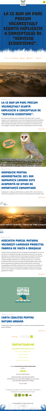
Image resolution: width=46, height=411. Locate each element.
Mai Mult (42, 129)
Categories (14, 58)
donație (23, 371)
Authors (30, 58)
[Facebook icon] (21, 406)
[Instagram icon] (23, 406)
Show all (38, 58)
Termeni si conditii (23, 354)
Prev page (14, 336)
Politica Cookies (23, 357)
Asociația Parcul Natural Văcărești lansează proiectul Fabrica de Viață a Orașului (22, 244)
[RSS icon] (24, 406)
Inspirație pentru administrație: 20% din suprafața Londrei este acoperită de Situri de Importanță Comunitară (18, 180)
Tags (22, 58)
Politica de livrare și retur (23, 360)
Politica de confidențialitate (23, 351)
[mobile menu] (44, 2)
